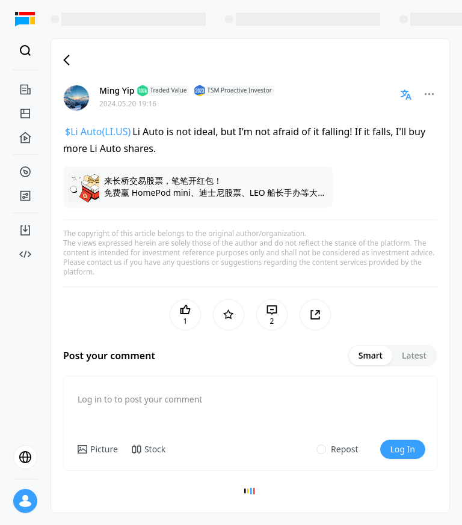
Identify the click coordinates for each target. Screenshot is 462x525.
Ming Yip (116, 90)
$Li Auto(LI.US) (98, 131)
